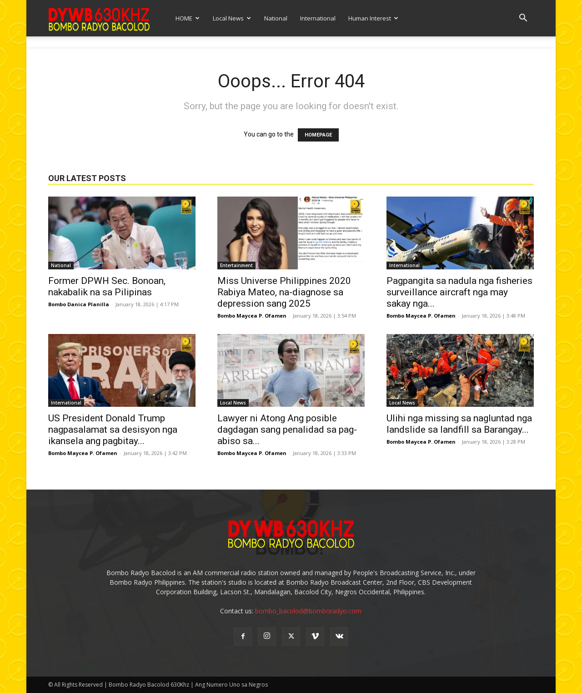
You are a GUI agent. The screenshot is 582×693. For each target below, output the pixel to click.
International (318, 18)
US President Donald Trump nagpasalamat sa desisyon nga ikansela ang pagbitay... (112, 429)
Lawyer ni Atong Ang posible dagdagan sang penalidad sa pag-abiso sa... (287, 429)
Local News (232, 18)
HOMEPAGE (318, 135)
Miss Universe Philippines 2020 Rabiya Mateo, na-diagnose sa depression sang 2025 (284, 292)
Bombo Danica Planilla (78, 304)
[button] (523, 19)
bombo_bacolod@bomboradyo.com (308, 611)
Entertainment (236, 265)
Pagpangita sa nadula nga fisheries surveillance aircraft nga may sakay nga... (459, 292)
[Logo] (99, 18)
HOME (188, 18)
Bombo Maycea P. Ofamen (251, 315)
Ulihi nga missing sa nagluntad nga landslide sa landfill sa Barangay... (459, 424)
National (275, 18)
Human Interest (373, 18)
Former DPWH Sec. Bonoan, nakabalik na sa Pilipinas (107, 286)
